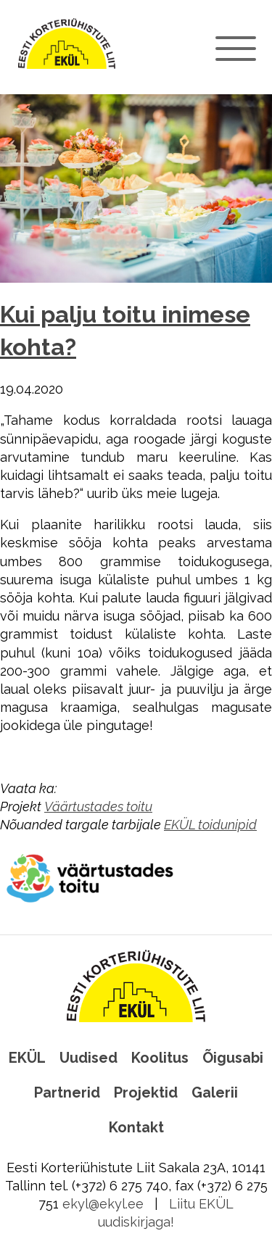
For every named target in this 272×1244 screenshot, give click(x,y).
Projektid (146, 1092)
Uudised (88, 1057)
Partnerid (67, 1092)
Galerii (214, 1092)
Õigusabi (232, 1057)
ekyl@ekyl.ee (103, 1203)
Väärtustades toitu (98, 806)
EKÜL (27, 1057)
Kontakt (136, 1127)
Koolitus (160, 1057)
